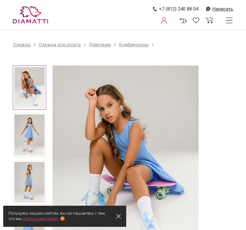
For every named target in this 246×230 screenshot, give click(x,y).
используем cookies (41, 218)
